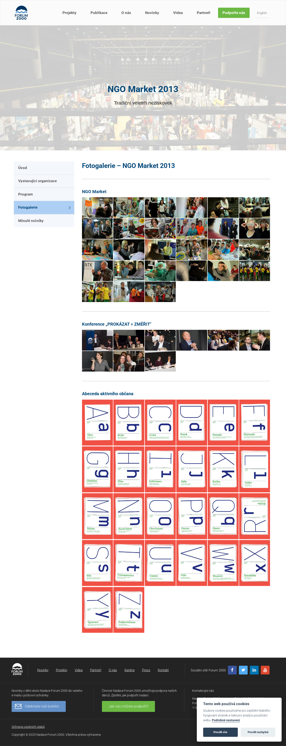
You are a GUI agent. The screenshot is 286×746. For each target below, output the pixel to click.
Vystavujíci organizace (37, 181)
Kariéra (129, 670)
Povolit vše (220, 732)
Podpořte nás (233, 12)
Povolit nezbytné (258, 732)
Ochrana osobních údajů (28, 727)
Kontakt (163, 670)
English (262, 13)
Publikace (99, 12)
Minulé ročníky (31, 220)
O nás (126, 12)
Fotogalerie (27, 207)
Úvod (22, 168)
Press (146, 670)
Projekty (69, 12)
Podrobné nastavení (226, 720)
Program (25, 194)
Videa (178, 12)
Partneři (203, 12)
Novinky (152, 12)
